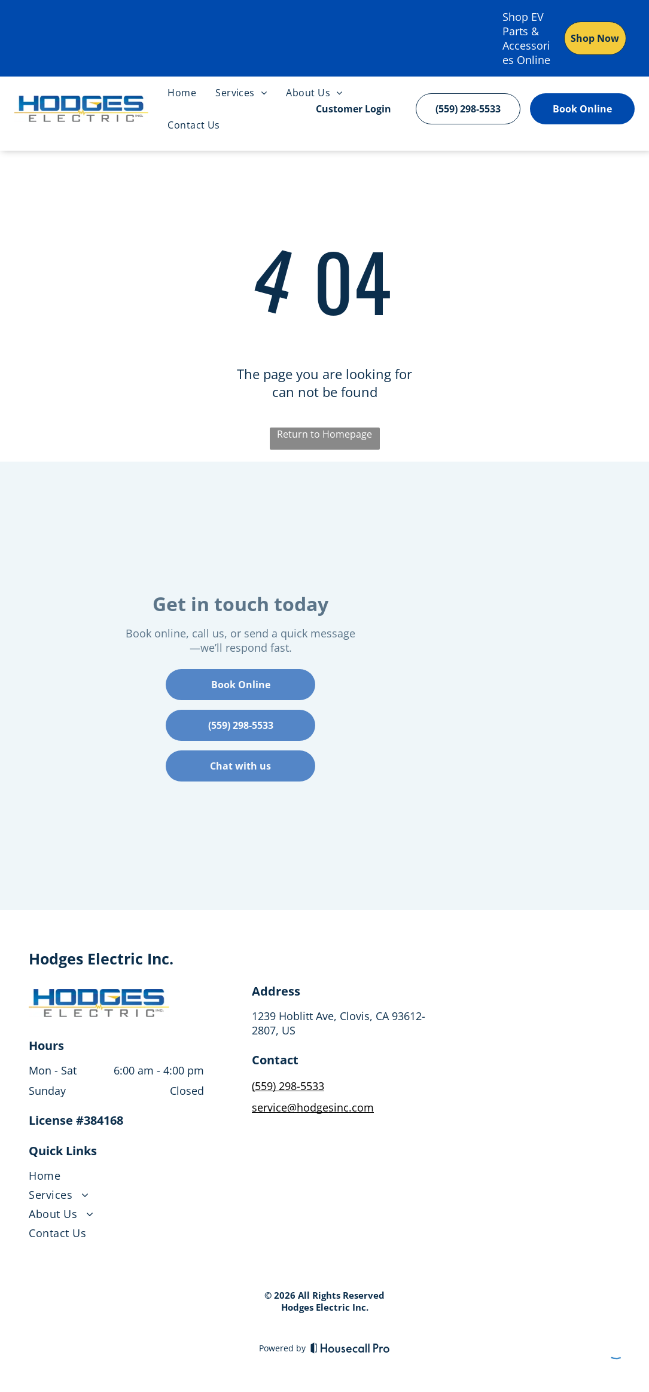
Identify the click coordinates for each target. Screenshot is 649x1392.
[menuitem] (182, 93)
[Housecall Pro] (350, 1348)
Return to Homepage (324, 434)
